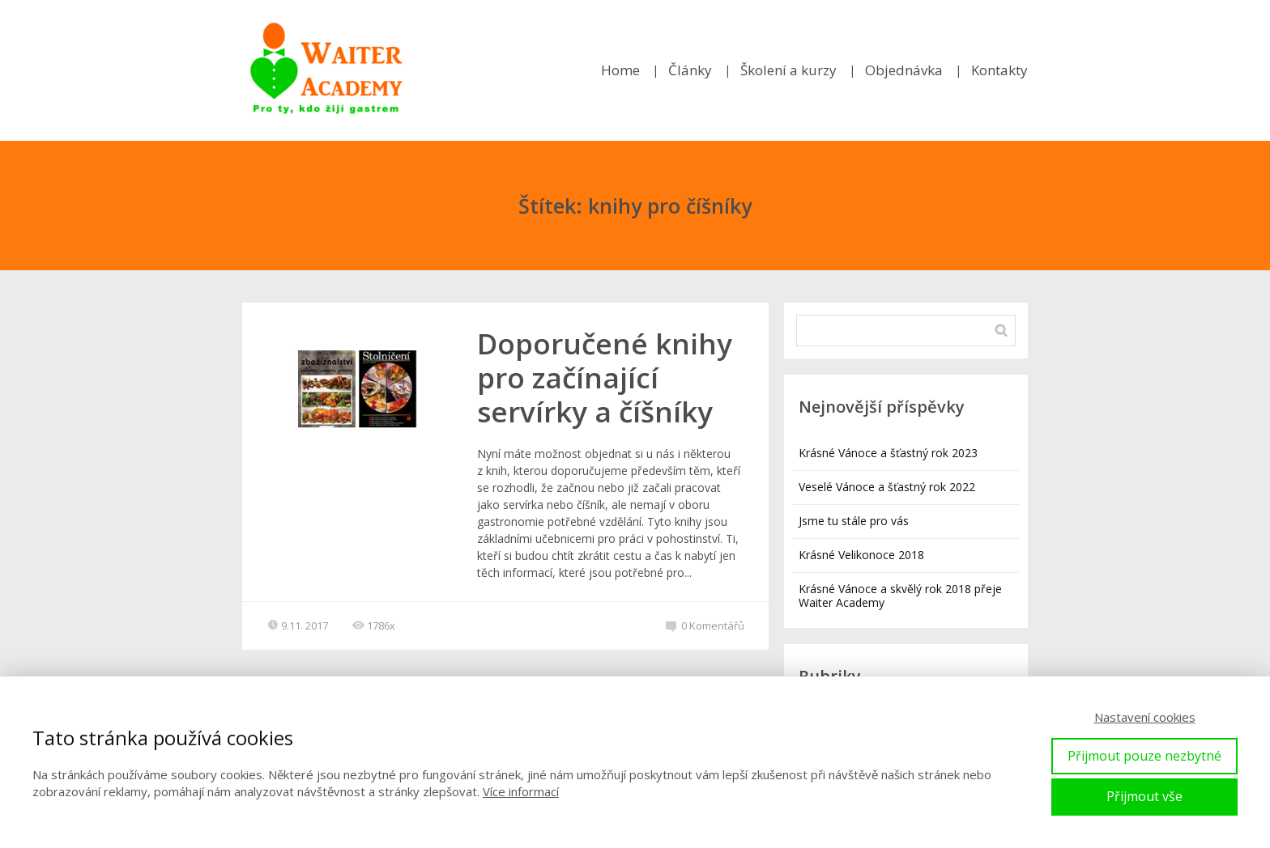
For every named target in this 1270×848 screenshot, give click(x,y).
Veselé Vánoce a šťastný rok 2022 (887, 486)
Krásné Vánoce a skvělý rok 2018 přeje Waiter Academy (900, 595)
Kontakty (999, 70)
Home (620, 70)
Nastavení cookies (1144, 717)
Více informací (521, 791)
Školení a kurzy (788, 70)
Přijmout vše (1144, 796)
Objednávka (904, 70)
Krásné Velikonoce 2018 (861, 554)
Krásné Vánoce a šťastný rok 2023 (888, 452)
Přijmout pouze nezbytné (1144, 756)
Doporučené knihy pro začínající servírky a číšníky (604, 377)
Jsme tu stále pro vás (854, 520)
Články (690, 70)
